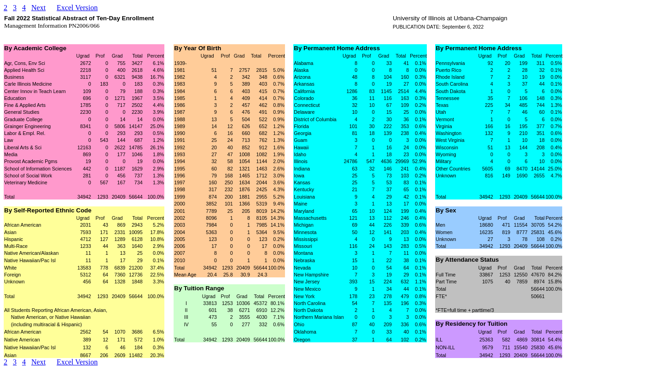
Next (38, 8)
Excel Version (77, 8)
